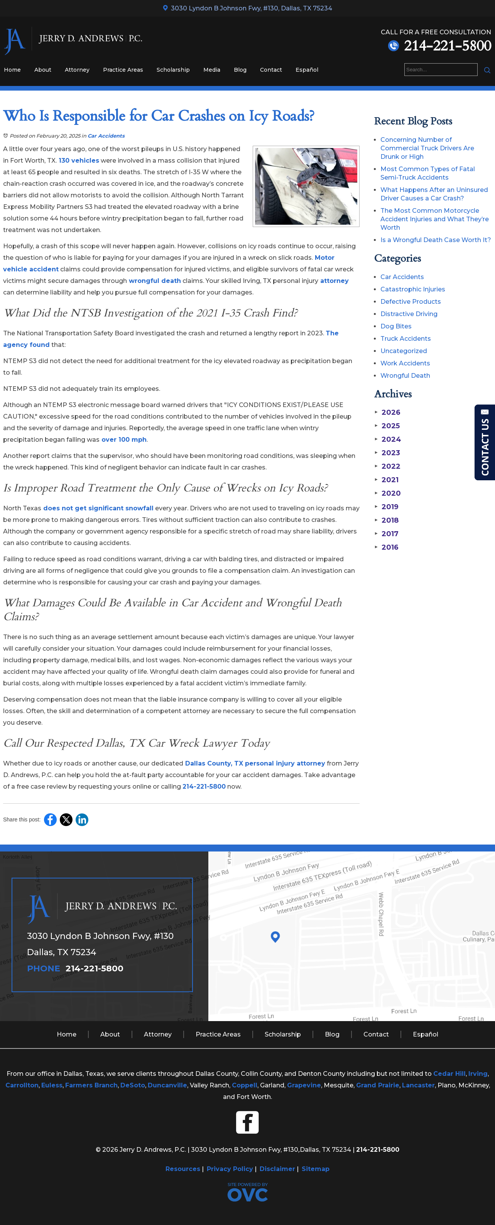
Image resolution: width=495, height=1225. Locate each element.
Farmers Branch (91, 1085)
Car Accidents (106, 136)
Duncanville (167, 1085)
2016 (386, 547)
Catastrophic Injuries (412, 289)
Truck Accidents (405, 338)
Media (211, 69)
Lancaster (418, 1085)
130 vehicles (78, 160)
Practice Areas (123, 69)
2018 (386, 520)
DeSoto (132, 1085)
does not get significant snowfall (97, 508)
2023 (387, 453)
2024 (387, 439)
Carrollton (22, 1085)
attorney (333, 280)
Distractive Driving (409, 314)
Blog (240, 69)
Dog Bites (396, 326)
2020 (387, 493)
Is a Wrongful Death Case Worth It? (435, 240)
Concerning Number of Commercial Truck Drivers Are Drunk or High (427, 148)
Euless (52, 1085)
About (42, 69)
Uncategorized (403, 351)
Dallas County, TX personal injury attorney (254, 763)
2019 (386, 507)
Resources (183, 1169)
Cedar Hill (449, 1073)
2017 (386, 534)
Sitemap (315, 1169)
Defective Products (410, 301)
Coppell (244, 1085)
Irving (478, 1073)
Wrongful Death (405, 375)
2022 (387, 466)
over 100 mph (123, 439)
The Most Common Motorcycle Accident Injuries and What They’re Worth (434, 219)
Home (12, 69)
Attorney (77, 69)
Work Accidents (405, 363)
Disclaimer (277, 1169)
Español (307, 69)
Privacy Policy (230, 1169)
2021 (386, 480)
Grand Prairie (377, 1085)
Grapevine (304, 1085)
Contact (271, 69)
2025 (386, 426)
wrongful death (154, 280)
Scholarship (173, 69)
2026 (387, 412)
